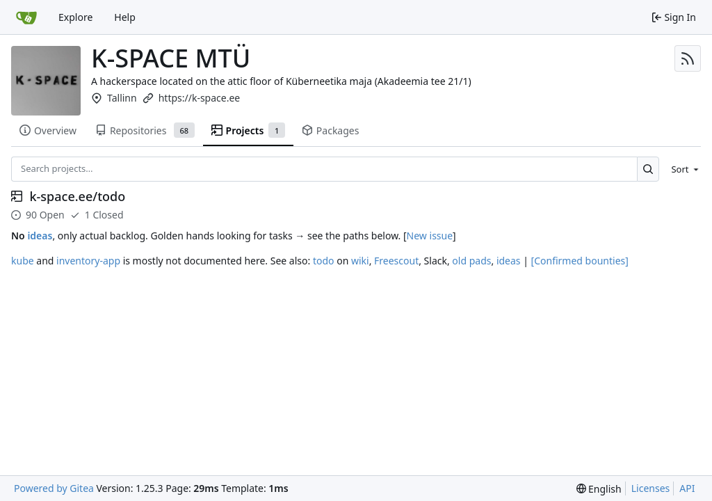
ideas (39, 235)
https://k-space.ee (200, 97)
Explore (75, 17)
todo (323, 260)
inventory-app (88, 260)
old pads (471, 260)
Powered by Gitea (54, 488)
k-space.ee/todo (78, 197)
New (417, 235)
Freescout (396, 260)
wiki (360, 260)
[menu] (682, 169)
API (687, 488)
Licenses (650, 488)
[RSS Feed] (687, 58)
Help (125, 17)
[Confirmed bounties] (580, 260)
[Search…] (648, 169)
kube (22, 260)
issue (441, 235)
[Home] (26, 17)
